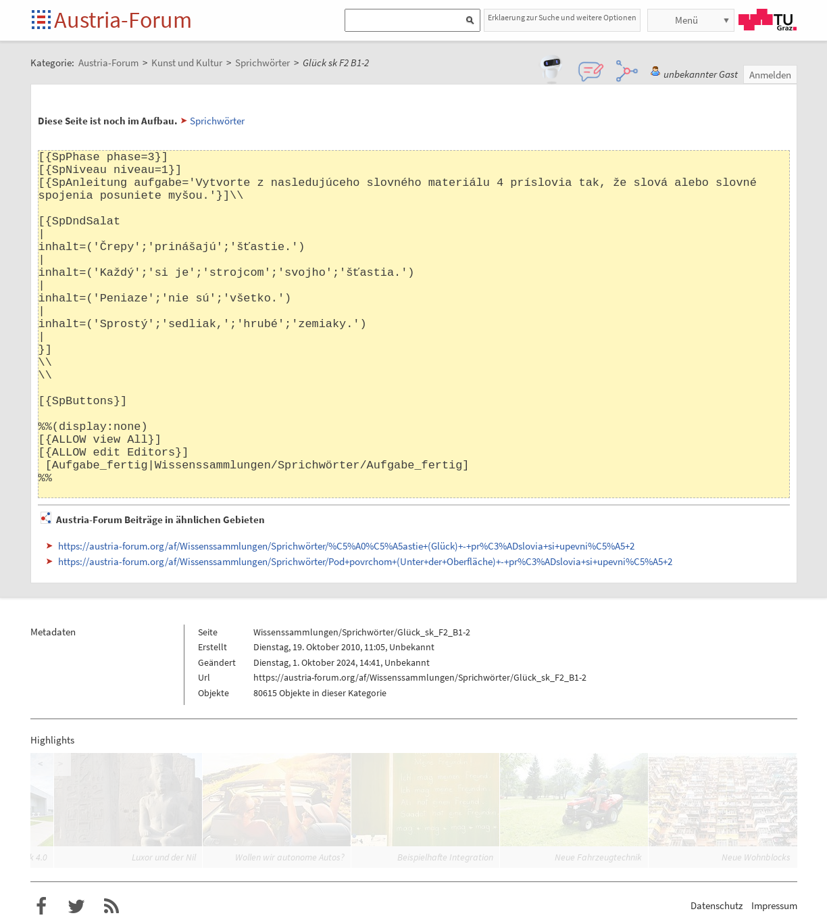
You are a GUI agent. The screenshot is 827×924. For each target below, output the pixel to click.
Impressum (774, 905)
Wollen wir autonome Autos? (290, 857)
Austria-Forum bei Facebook (41, 906)
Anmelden (770, 74)
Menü (686, 20)
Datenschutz (717, 905)
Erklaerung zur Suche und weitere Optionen (562, 17)
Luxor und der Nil (164, 857)
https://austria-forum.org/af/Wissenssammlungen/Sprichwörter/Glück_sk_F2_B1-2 (419, 677)
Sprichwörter (217, 120)
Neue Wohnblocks (756, 857)
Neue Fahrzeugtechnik (598, 857)
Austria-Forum (123, 19)
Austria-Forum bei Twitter (76, 906)
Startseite (42, 20)
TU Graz (767, 19)
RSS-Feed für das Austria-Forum (111, 906)
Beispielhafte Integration (445, 857)
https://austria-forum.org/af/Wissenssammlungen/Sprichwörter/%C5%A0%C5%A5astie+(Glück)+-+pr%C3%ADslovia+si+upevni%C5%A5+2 (346, 545)
